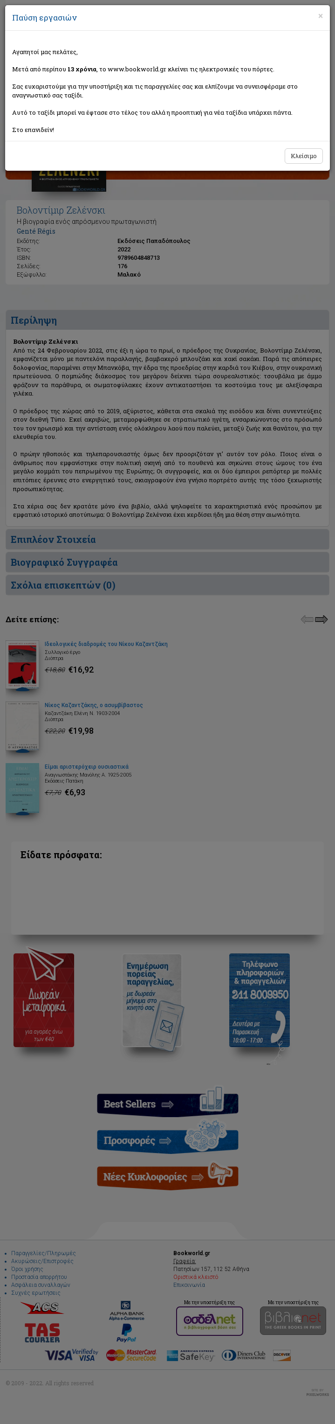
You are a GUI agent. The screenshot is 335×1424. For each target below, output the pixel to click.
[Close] (320, 16)
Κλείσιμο (304, 156)
